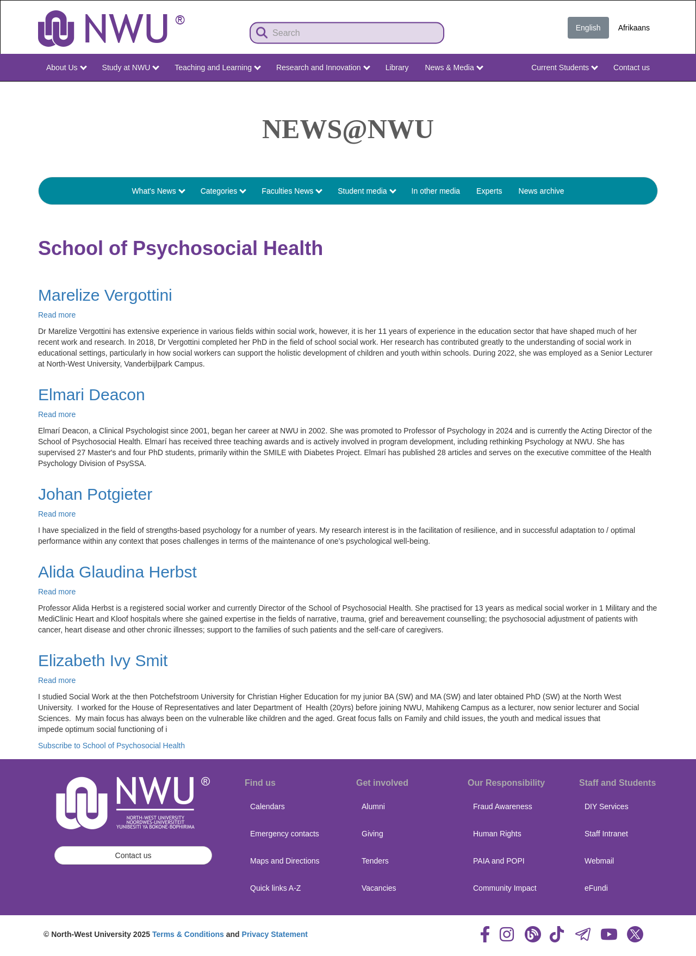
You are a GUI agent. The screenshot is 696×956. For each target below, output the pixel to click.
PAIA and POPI (499, 860)
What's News (158, 191)
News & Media (454, 67)
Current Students (564, 67)
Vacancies (379, 888)
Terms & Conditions (188, 934)
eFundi (596, 888)
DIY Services (607, 806)
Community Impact (505, 888)
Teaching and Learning (218, 67)
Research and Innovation (323, 67)
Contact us (631, 67)
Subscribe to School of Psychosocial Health (111, 745)
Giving (372, 833)
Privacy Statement (275, 934)
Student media (367, 191)
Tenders (375, 860)
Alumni (373, 806)
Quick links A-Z (275, 888)
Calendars (267, 806)
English (588, 27)
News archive (541, 191)
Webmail (599, 860)
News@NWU (348, 129)
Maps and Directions (285, 860)
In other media (436, 191)
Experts (489, 191)
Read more (57, 315)
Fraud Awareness (502, 806)
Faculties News (292, 191)
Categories (224, 191)
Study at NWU (131, 67)
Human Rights (497, 833)
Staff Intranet (606, 833)
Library (397, 67)
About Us (66, 67)
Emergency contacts (284, 833)
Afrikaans (634, 27)
